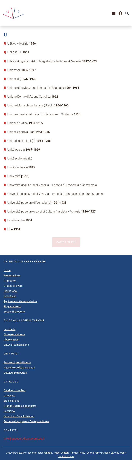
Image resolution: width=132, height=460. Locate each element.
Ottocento (9, 395)
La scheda (9, 329)
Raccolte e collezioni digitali (19, 367)
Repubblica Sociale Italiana (19, 416)
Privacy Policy (78, 452)
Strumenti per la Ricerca (17, 362)
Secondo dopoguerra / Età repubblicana (26, 421)
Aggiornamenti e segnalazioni (20, 301)
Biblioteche (10, 296)
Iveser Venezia (61, 452)
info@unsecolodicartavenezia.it (24, 438)
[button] (114, 13)
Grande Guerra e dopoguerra (20, 405)
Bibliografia (10, 290)
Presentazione (12, 275)
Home (7, 270)
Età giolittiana (12, 400)
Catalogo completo (14, 390)
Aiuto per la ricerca (14, 334)
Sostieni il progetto (14, 311)
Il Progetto (10, 280)
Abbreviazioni (11, 339)
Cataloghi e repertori (15, 372)
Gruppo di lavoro (13, 285)
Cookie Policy (94, 452)
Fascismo (9, 411)
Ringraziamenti (12, 306)
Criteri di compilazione (16, 344)
